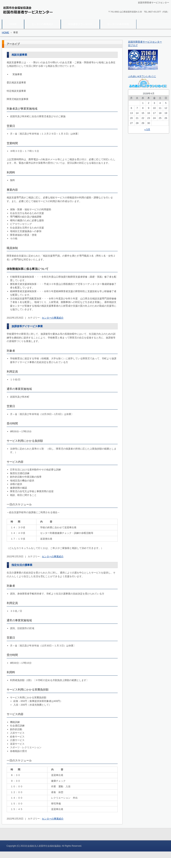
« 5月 (147, 129)
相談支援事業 (19, 54)
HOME (13, 24)
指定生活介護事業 (22, 564)
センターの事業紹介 (42, 24)
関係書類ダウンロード (80, 24)
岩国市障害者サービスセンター (26, 17)
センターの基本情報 (118, 24)
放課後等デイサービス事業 (27, 326)
